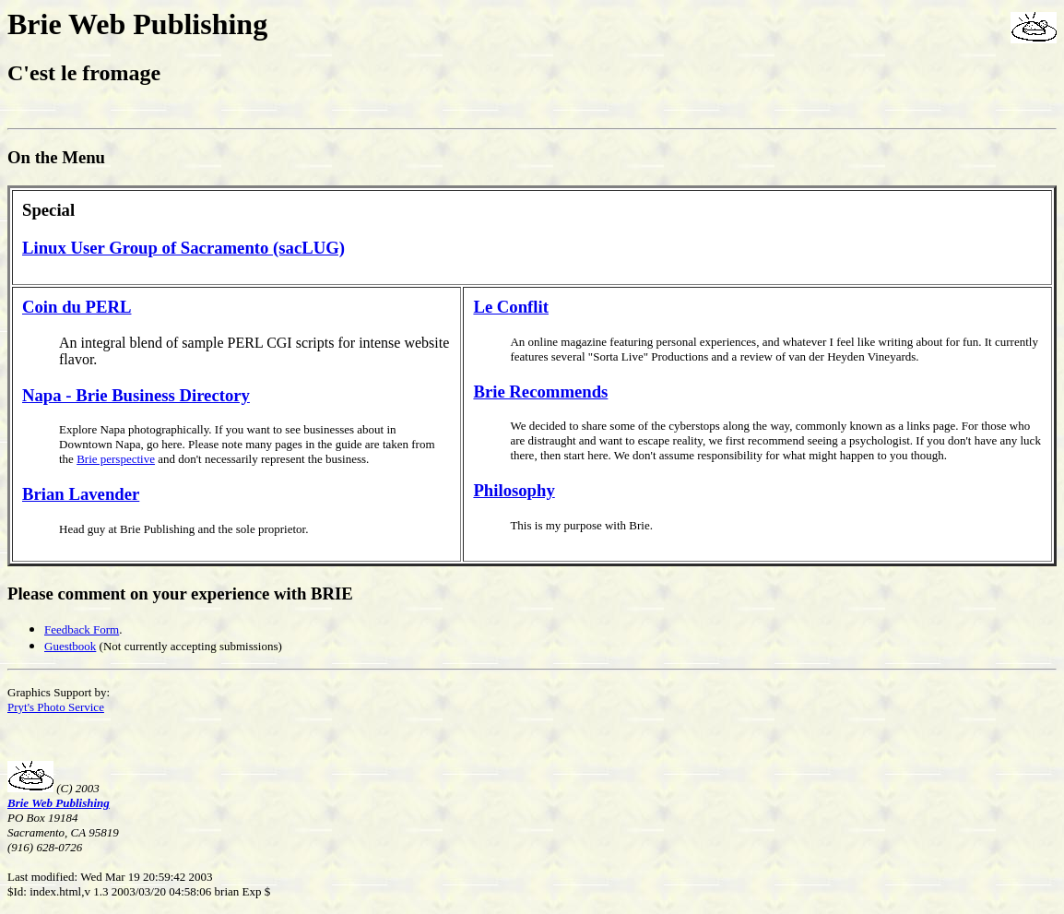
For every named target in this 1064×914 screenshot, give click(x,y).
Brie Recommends (540, 391)
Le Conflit (511, 306)
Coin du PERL (77, 306)
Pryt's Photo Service (55, 707)
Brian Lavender (80, 494)
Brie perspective (116, 459)
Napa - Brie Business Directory (136, 395)
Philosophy (513, 490)
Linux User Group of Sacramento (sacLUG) (183, 247)
